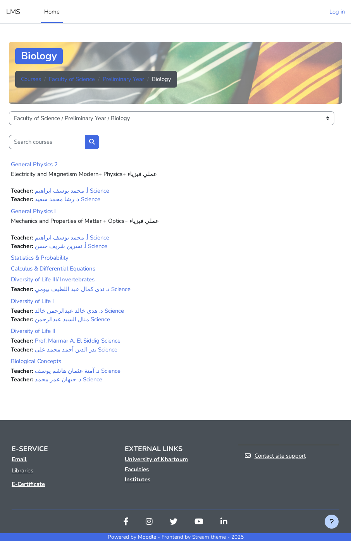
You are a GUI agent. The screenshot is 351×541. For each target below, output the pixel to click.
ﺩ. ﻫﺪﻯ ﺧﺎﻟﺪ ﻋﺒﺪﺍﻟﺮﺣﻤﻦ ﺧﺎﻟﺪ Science (79, 311)
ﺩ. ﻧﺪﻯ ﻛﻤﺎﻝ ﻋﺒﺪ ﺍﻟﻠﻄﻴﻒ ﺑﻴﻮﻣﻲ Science (83, 289)
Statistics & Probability (40, 258)
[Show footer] (332, 522)
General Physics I (33, 211)
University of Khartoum (156, 459)
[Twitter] (173, 522)
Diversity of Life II (33, 331)
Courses (31, 79)
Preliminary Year (123, 79)
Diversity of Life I (32, 301)
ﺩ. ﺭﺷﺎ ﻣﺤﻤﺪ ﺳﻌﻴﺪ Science (67, 199)
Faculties (137, 469)
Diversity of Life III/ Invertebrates (53, 279)
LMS (13, 11)
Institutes (137, 479)
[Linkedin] (224, 522)
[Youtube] (199, 522)
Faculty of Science (72, 79)
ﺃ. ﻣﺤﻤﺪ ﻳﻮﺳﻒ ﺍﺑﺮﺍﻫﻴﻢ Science (72, 191)
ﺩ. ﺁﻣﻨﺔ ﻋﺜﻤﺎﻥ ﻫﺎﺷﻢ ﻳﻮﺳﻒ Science (77, 371)
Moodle (147, 537)
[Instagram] (149, 522)
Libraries (22, 470)
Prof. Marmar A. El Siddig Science (77, 341)
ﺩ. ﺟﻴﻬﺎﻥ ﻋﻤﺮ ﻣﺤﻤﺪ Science (68, 379)
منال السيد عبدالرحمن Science (72, 319)
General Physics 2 (34, 164)
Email (19, 459)
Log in (337, 12)
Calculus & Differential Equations (53, 268)
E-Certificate (28, 484)
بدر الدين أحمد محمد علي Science (76, 349)
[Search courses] (47, 142)
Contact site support (275, 456)
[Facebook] (126, 522)
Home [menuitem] (52, 12)
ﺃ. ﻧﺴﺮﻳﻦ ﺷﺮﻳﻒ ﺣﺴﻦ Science (71, 246)
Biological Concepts (36, 361)
